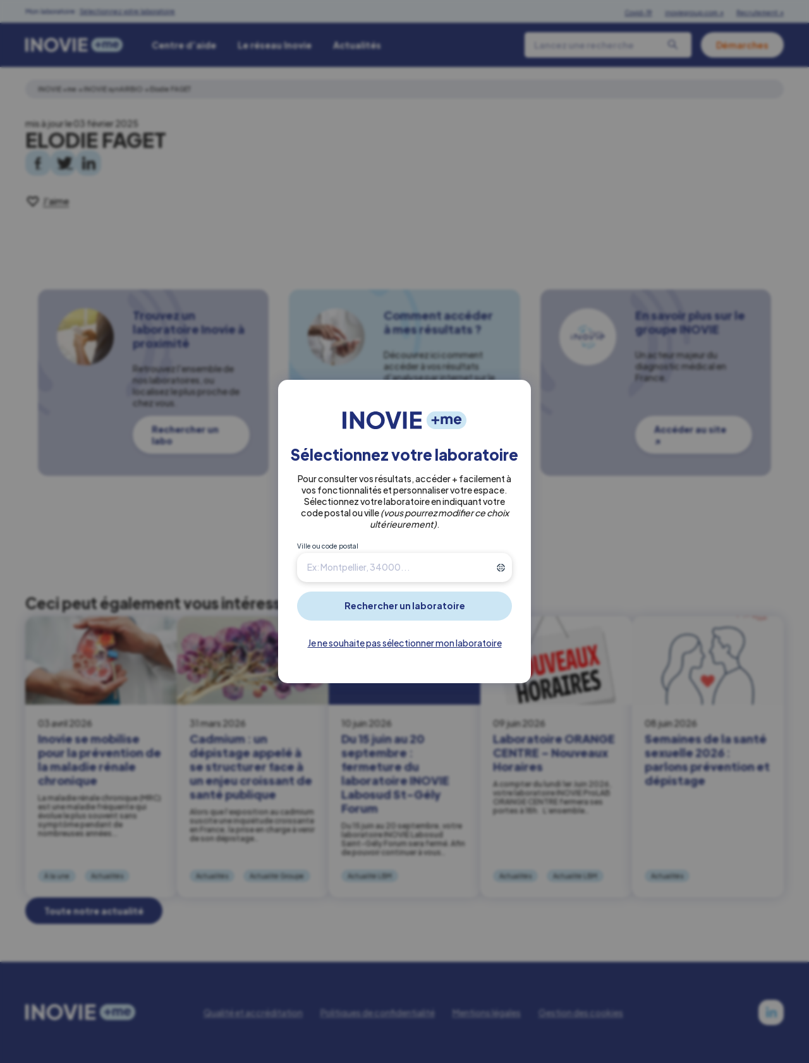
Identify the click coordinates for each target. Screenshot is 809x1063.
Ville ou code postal (327, 546)
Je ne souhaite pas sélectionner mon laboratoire (405, 642)
